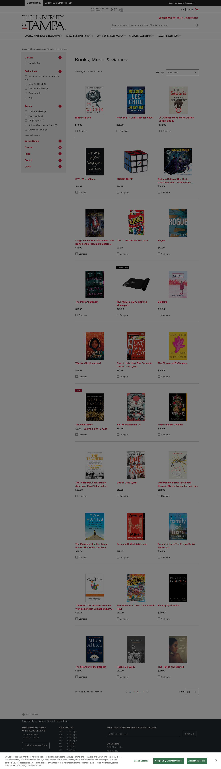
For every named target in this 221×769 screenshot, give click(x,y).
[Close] (216, 760)
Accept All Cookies (196, 761)
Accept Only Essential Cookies (168, 761)
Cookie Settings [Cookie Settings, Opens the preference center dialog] (141, 761)
